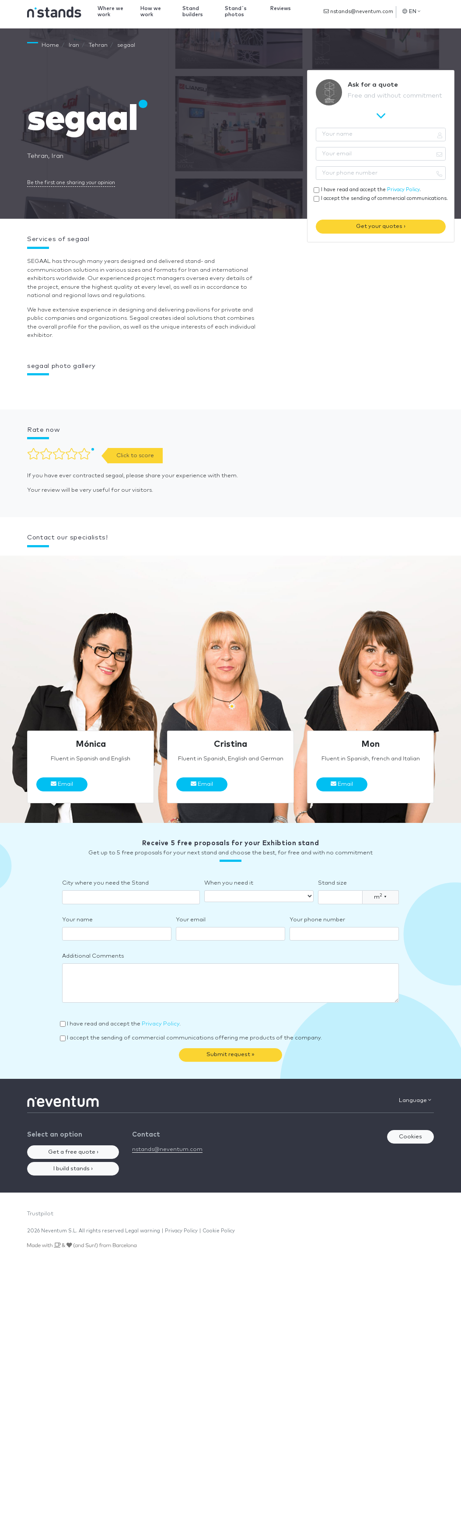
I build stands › (73, 1169)
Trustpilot (40, 1214)
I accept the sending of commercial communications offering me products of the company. (194, 1038)
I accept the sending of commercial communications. (384, 198)
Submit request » (230, 1054)
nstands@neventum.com (358, 11)
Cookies (410, 1137)
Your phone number (317, 920)
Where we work (110, 11)
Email (62, 784)
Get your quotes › (380, 226)
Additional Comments (93, 956)
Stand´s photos (236, 11)
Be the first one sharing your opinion (71, 182)
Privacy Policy (403, 189)
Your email (191, 920)
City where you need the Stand (105, 883)
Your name (77, 920)
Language (415, 1100)
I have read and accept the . (371, 189)
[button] (27, 388)
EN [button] (411, 11)
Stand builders (192, 11)
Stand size (332, 883)
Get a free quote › (73, 1152)
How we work (150, 11)
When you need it (228, 883)
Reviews (280, 8)
